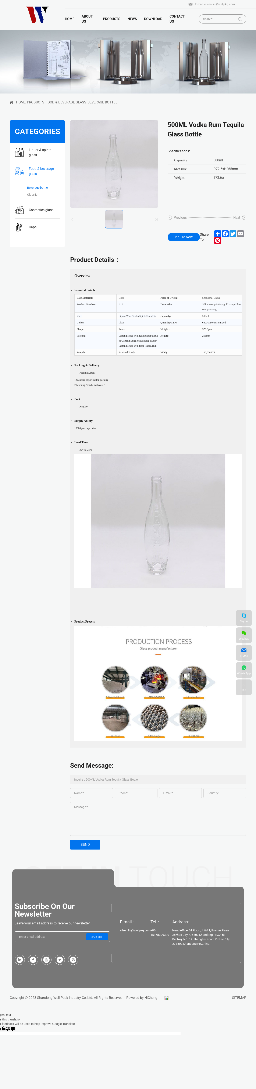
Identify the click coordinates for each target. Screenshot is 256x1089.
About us (87, 18)
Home (69, 19)
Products (35, 102)
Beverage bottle (102, 102)
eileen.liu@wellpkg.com (135, 930)
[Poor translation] (10, 1028)
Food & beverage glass (66, 102)
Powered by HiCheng (141, 998)
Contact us (175, 18)
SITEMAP (239, 998)
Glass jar (33, 194)
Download (151, 19)
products (110, 19)
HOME (21, 102)
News (130, 19)
